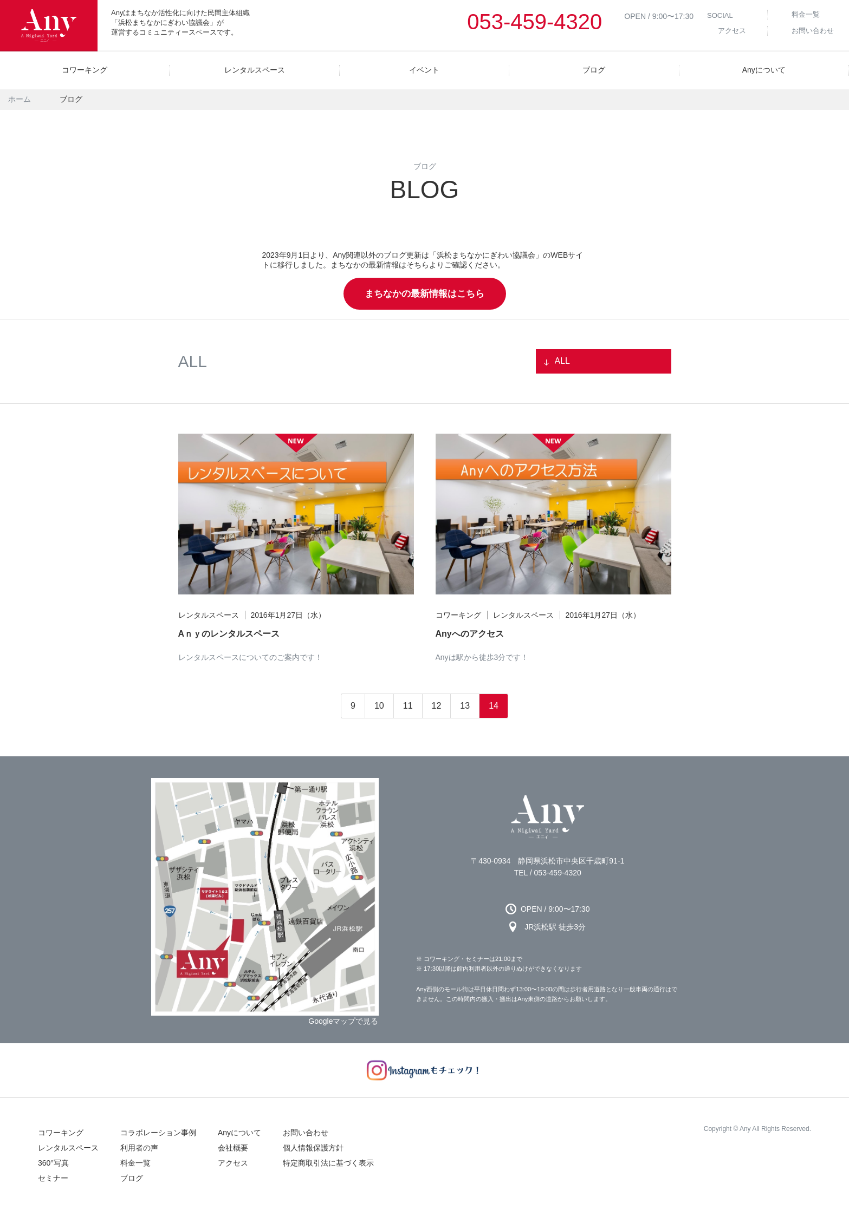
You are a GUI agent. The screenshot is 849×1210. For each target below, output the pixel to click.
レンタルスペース (68, 1147)
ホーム (19, 99)
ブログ (131, 1178)
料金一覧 (135, 1163)
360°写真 (53, 1163)
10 (379, 705)
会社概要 (233, 1147)
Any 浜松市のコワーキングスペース (547, 817)
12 (437, 705)
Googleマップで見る (343, 1021)
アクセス (233, 1163)
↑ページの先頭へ (827, 1188)
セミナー (53, 1178)
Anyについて (239, 1132)
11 (408, 705)
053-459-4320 (534, 21)
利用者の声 (139, 1147)
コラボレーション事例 (158, 1132)
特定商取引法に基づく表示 (328, 1163)
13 (465, 705)
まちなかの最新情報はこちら (424, 294)
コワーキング (60, 1132)
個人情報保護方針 (313, 1147)
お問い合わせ (305, 1132)
